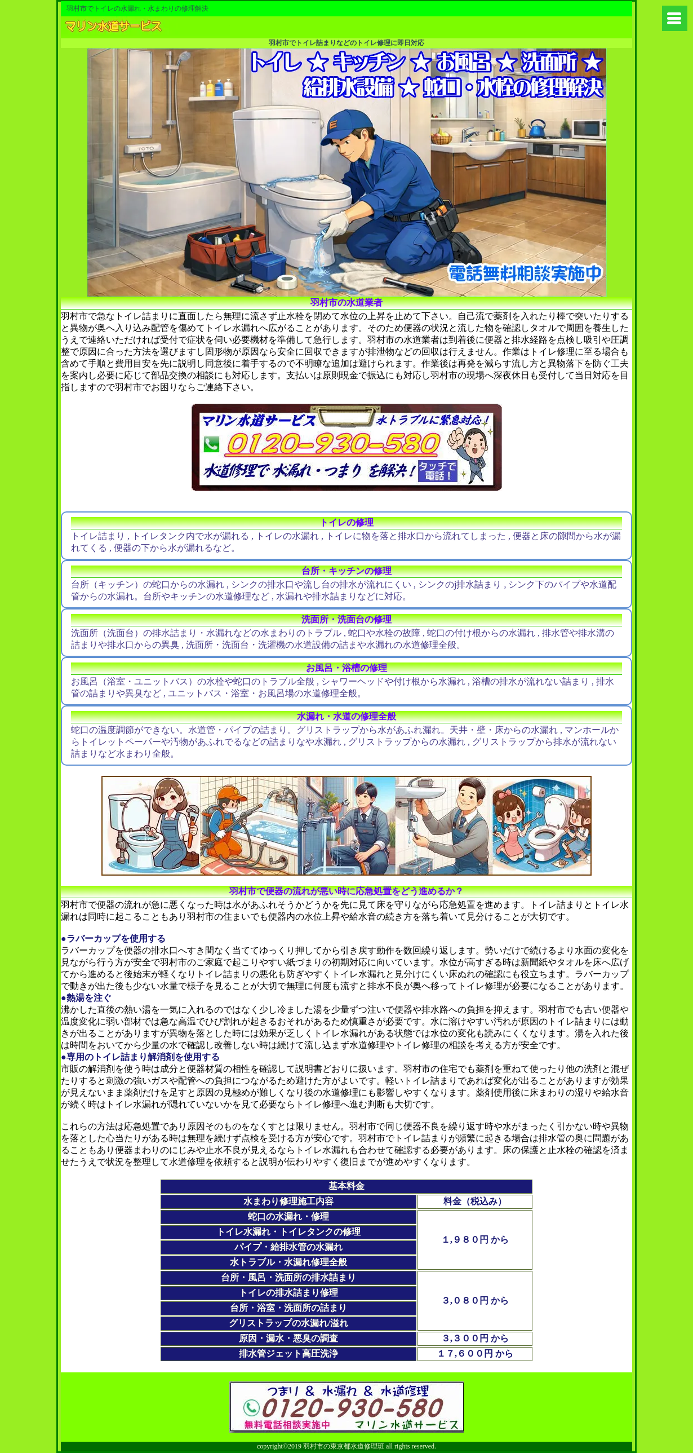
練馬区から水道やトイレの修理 (145, 27)
